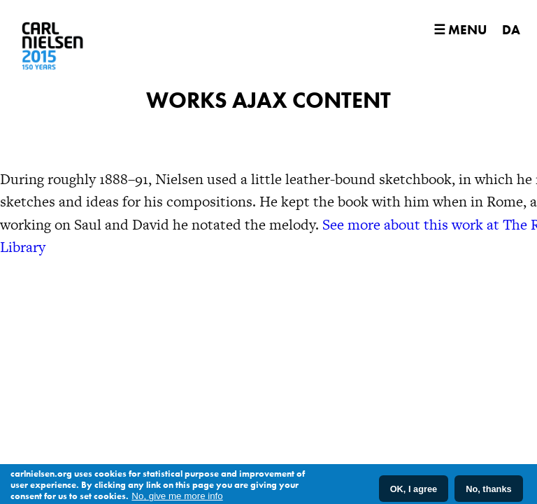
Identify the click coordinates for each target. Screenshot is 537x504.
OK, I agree (414, 491)
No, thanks (488, 491)
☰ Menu (460, 29)
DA (511, 29)
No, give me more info (176, 498)
